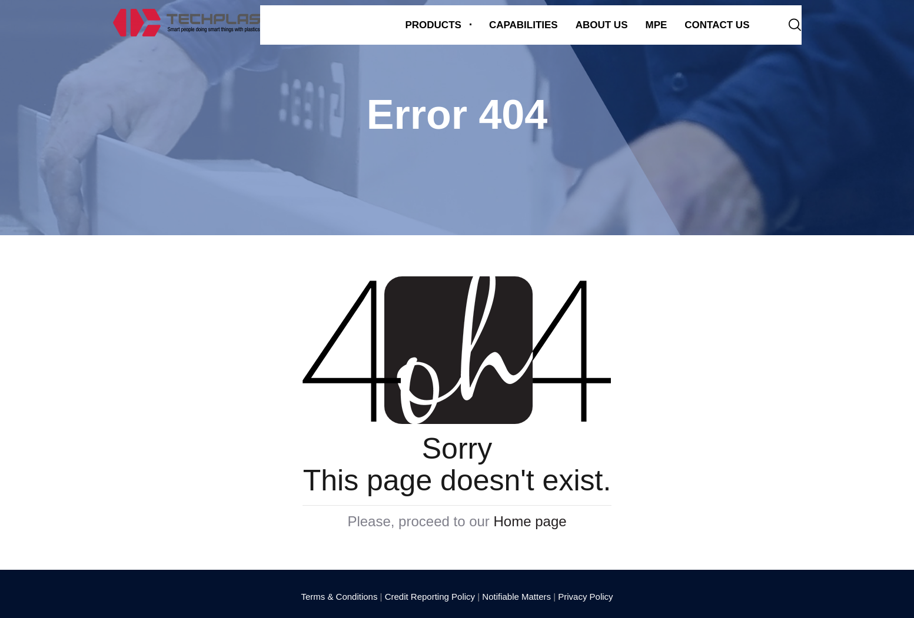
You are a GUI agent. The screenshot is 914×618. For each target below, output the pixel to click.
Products (433, 25)
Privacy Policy (585, 597)
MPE (656, 25)
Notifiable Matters (516, 597)
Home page (530, 521)
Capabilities (523, 25)
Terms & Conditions (339, 597)
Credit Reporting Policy (430, 597)
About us (602, 25)
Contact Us (716, 25)
